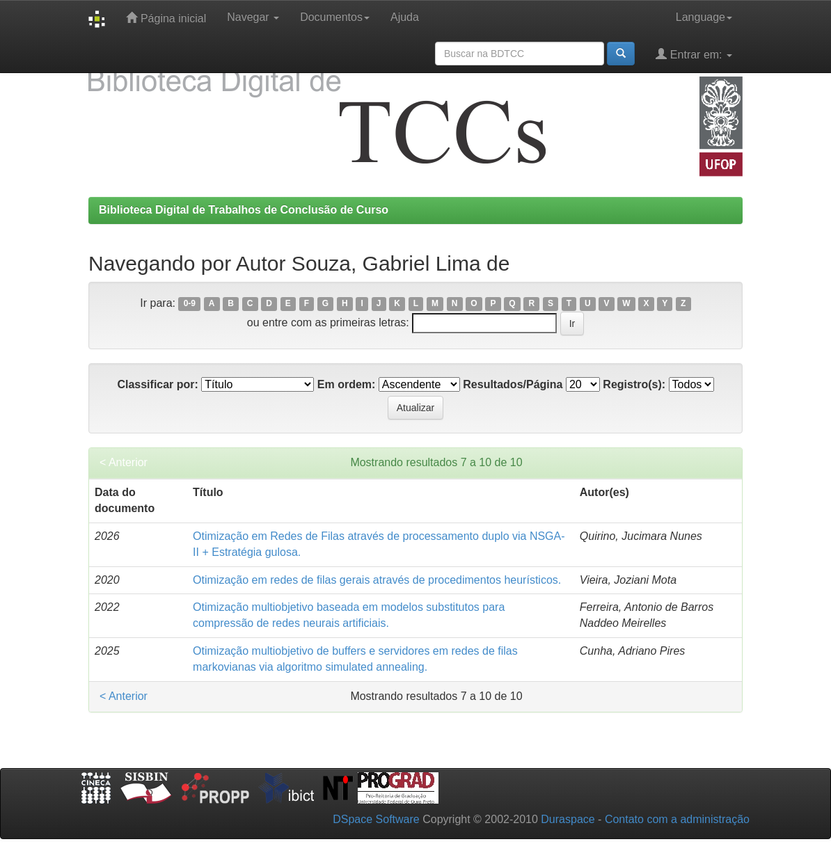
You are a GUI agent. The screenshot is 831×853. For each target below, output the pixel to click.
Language (704, 17)
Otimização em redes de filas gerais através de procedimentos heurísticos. (377, 580)
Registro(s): (634, 384)
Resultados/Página (512, 384)
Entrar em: (694, 54)
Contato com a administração (677, 819)
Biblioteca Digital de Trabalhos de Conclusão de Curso (243, 210)
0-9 (190, 304)
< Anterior (124, 462)
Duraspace (567, 819)
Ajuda (404, 17)
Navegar (253, 17)
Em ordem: (346, 384)
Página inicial (166, 17)
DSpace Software (376, 819)
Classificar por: (157, 384)
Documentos (335, 17)
